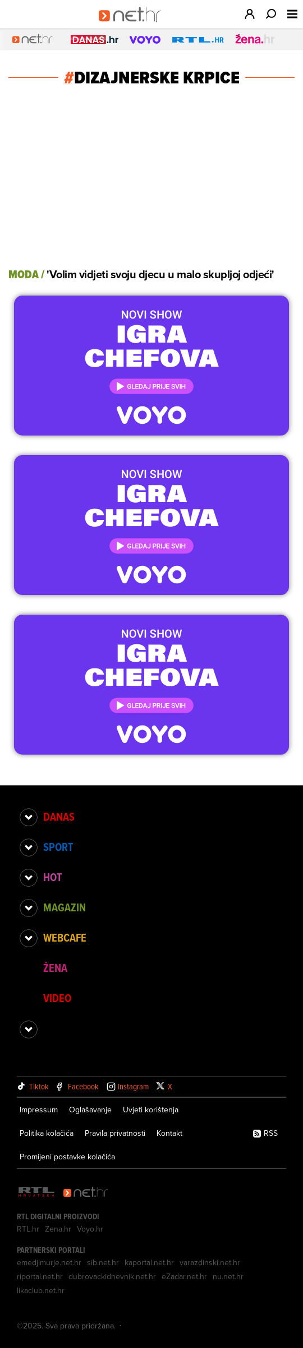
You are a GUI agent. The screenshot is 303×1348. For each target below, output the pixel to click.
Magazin (64, 907)
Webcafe (64, 938)
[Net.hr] (85, 1193)
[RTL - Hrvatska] (36, 1193)
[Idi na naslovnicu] (134, 26)
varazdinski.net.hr (210, 1262)
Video (57, 998)
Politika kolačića (47, 1133)
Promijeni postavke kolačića (67, 1156)
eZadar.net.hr (184, 1276)
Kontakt (169, 1133)
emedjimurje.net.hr (49, 1262)
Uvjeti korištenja (150, 1109)
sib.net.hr (103, 1262)
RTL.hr (28, 1228)
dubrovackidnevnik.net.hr (112, 1276)
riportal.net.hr (40, 1276)
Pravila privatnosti (115, 1133)
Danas (59, 817)
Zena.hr (58, 1228)
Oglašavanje (90, 1109)
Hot (52, 877)
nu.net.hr (228, 1276)
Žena (55, 968)
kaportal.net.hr (149, 1262)
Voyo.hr (90, 1228)
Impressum (39, 1109)
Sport (58, 847)
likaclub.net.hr (41, 1290)
